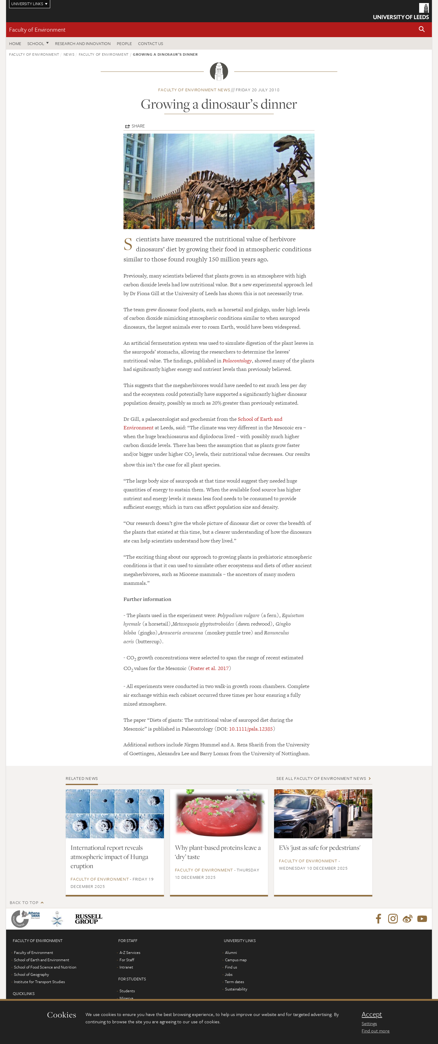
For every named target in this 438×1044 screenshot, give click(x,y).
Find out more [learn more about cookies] (376, 1030)
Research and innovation (83, 43)
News (69, 54)
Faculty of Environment (37, 29)
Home (15, 43)
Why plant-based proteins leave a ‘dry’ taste (218, 852)
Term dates (234, 982)
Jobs (228, 974)
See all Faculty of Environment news (321, 778)
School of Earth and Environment (41, 960)
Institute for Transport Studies (39, 982)
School (35, 43)
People (124, 43)
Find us (231, 967)
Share (138, 125)
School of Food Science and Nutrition (45, 967)
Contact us (150, 43)
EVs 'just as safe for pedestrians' (319, 847)
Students (127, 991)
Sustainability (236, 989)
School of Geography (31, 974)
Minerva (126, 998)
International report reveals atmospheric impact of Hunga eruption (109, 856)
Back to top (24, 902)
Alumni (231, 952)
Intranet (126, 967)
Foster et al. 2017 (209, 668)
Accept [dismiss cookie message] (372, 1014)
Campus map (236, 960)
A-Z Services (130, 952)
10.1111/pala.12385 (251, 728)
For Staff (127, 960)
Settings (369, 1023)
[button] (422, 29)
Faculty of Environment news (194, 89)
